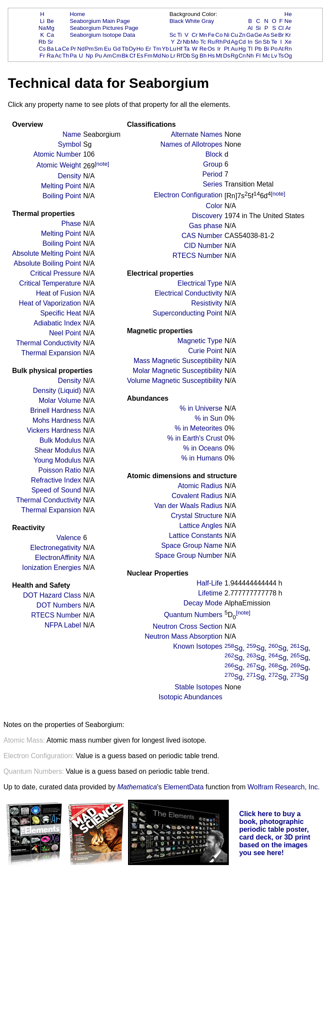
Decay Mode (202, 603)
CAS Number (202, 235)
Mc (266, 55)
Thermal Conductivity (48, 343)
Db (186, 55)
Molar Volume (59, 400)
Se (274, 35)
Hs (211, 55)
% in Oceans (202, 448)
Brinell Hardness (55, 410)
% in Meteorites (198, 428)
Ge (258, 35)
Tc (203, 42)
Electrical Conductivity (189, 293)
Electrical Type (199, 283)
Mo (195, 42)
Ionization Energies (51, 567)
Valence (69, 537)
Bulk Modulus (60, 440)
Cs (41, 48)
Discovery (207, 215)
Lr (173, 55)
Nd (81, 48)
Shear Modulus (58, 450)
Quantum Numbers (193, 614)
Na (42, 28)
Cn (242, 55)
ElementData (184, 787)
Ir (219, 48)
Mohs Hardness (56, 420)
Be (50, 21)
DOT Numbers (58, 605)
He (288, 14)
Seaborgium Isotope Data (102, 35)
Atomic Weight (58, 165)
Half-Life (209, 583)
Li (42, 21)
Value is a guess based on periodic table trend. (111, 755)
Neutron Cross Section (187, 626)
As (266, 35)
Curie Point (205, 350)
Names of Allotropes (191, 144)
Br (281, 35)
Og (288, 55)
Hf (179, 48)
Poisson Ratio (59, 470)
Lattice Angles (200, 525)
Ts (281, 55)
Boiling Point (61, 195)
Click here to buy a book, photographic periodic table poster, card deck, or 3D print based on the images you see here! (275, 833)
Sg (194, 55)
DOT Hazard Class (52, 595)
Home (77, 14)
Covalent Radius (197, 495)
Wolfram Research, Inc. (283, 787)
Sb (266, 42)
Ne (288, 21)
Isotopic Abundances (190, 697)
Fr (42, 55)
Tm (157, 48)
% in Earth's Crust (195, 438)
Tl (250, 48)
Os (211, 48)
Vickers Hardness (54, 430)
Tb (125, 48)
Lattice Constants (195, 535)
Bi (266, 48)
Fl (258, 55)
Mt (219, 55)
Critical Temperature (50, 283)
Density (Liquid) (57, 390)
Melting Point (61, 186)
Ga (250, 35)
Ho (140, 48)
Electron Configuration (188, 195)
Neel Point (65, 333)
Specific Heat (60, 313)
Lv (274, 55)
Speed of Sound (56, 490)
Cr (195, 35)
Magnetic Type (199, 340)
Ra (50, 55)
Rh (219, 42)
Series (212, 184)
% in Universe (201, 408)
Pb (258, 48)
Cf (132, 55)
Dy (132, 48)
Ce (65, 48)
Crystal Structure (196, 515)
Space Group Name (191, 545)
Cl (281, 28)
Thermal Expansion (51, 353)
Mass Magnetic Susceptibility (178, 360)
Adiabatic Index (57, 323)
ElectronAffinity (58, 557)
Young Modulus (57, 460)
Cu (234, 35)
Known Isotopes (197, 646)
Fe (211, 35)
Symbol (69, 144)
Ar (288, 28)
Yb (165, 48)
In (250, 42)
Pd (226, 42)
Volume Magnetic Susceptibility (174, 380)
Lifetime (210, 593)
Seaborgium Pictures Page (104, 28)
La (58, 48)
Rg (234, 55)
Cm (117, 55)
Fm (148, 55)
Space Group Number (188, 555)
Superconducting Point (187, 313)
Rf (179, 55)
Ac (58, 55)
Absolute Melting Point (46, 253)
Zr (180, 42)
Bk (125, 55)
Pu (98, 55)
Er (148, 48)
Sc (173, 35)
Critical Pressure (55, 273)
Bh (202, 55)
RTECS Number (56, 615)
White (192, 21)
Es (140, 55)
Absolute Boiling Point (47, 263)
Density (69, 176)
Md (157, 55)
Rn (288, 48)
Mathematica (137, 787)
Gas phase (205, 225)
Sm (98, 48)
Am (107, 55)
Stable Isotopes (198, 687)
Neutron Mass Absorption (183, 636)
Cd (242, 42)
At (281, 48)
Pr (73, 48)
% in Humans (201, 458)
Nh (250, 55)
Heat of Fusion (58, 293)
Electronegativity (55, 547)
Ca (50, 35)
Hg (242, 48)
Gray (208, 21)
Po (274, 48)
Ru (211, 42)
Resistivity (206, 303)
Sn (258, 42)
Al (250, 28)
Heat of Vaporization (50, 303)
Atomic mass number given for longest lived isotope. (105, 740)
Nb (186, 42)
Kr (288, 35)
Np (89, 55)
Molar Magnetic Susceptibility (177, 370)
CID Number (203, 245)
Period (212, 174)
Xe (288, 42)
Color (214, 205)
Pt (227, 48)
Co (219, 35)
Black (177, 21)
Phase (71, 223)
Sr (50, 42)
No (165, 55)
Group (212, 164)
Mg (50, 28)
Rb (42, 42)
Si (258, 28)
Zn (242, 35)
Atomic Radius (200, 485)
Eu (107, 48)
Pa (73, 55)
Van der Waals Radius (188, 505)
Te (274, 42)
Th (65, 55)
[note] (102, 164)
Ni (227, 35)
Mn (203, 35)
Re (203, 48)
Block (213, 154)
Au (234, 48)
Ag (234, 42)
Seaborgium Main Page (100, 21)
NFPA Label (63, 625)
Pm (89, 48)
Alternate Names (196, 134)
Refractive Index (56, 480)
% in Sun (208, 418)
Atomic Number (57, 154)
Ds (226, 55)
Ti (179, 35)
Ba (50, 48)
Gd (117, 48)
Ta (186, 48)
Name (72, 134)
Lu (173, 48)
